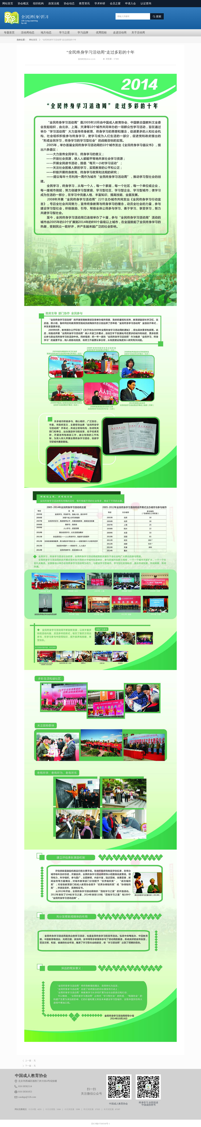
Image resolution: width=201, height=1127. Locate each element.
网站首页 (33, 40)
